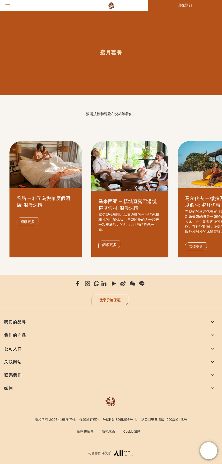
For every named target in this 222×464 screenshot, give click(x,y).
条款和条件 (85, 431)
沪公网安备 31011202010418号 (164, 419)
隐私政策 (108, 431)
